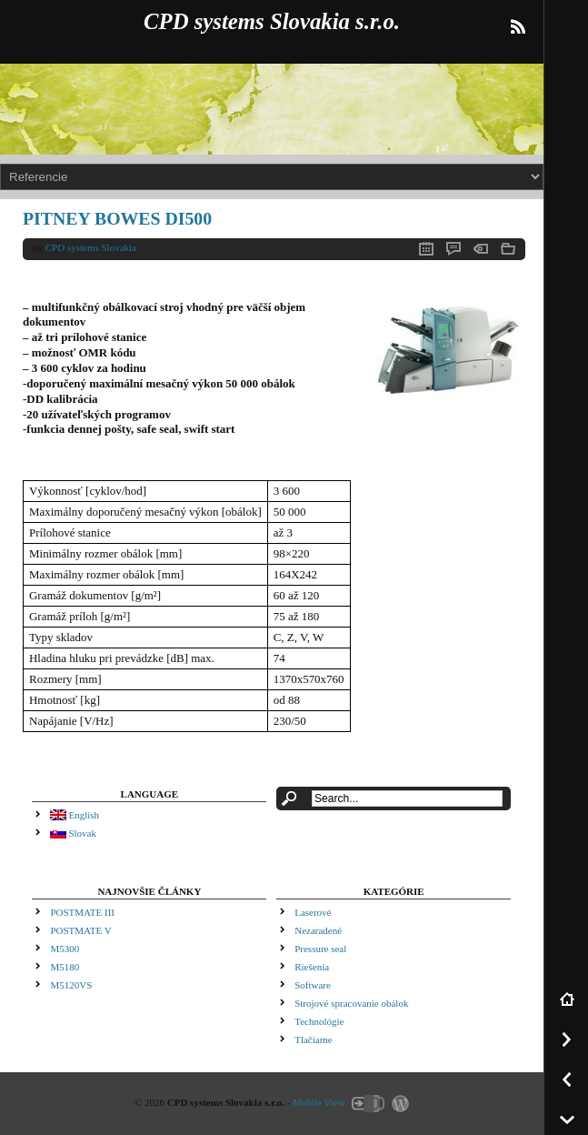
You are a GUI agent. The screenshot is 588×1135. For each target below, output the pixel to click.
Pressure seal (320, 948)
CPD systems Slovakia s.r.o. (272, 21)
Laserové (312, 912)
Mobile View (319, 1102)
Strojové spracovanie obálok (351, 1003)
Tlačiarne (313, 1039)
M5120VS (71, 984)
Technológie (319, 1021)
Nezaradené (318, 930)
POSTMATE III (82, 912)
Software (312, 984)
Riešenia (311, 966)
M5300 (64, 948)
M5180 (64, 966)
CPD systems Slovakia (90, 247)
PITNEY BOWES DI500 (117, 218)
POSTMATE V (80, 930)
